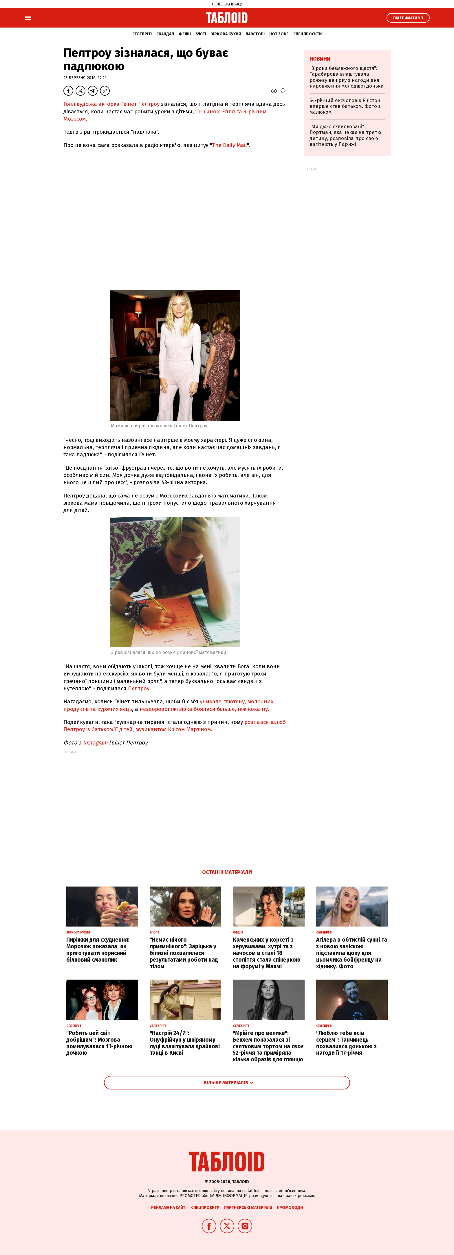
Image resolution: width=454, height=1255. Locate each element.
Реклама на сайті (168, 1207)
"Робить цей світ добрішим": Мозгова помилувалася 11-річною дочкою (99, 1043)
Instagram (95, 742)
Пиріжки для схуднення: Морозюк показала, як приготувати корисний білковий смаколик (97, 949)
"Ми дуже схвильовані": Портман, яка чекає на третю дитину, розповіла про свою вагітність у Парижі (345, 135)
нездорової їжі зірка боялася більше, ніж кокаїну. (204, 709)
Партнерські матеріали (248, 1207)
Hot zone (279, 34)
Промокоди (290, 1207)
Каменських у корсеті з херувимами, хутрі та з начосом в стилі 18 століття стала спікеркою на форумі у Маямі (267, 952)
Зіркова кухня (226, 34)
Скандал (165, 34)
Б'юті (200, 34)
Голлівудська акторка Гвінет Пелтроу (112, 104)
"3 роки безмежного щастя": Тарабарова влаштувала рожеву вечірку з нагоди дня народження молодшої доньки (347, 77)
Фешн (185, 34)
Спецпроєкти (307, 34)
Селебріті (142, 34)
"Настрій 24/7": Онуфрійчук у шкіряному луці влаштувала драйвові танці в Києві (185, 1043)
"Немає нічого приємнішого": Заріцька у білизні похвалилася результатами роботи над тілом (184, 952)
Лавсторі (255, 34)
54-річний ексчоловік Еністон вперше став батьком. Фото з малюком (345, 106)
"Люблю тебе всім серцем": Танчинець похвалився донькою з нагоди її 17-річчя (346, 1043)
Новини (320, 59)
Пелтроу (138, 688)
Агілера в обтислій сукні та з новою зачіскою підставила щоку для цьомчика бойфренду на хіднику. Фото (351, 952)
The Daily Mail (229, 145)
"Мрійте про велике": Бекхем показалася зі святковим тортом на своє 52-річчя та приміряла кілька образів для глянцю (268, 1046)
